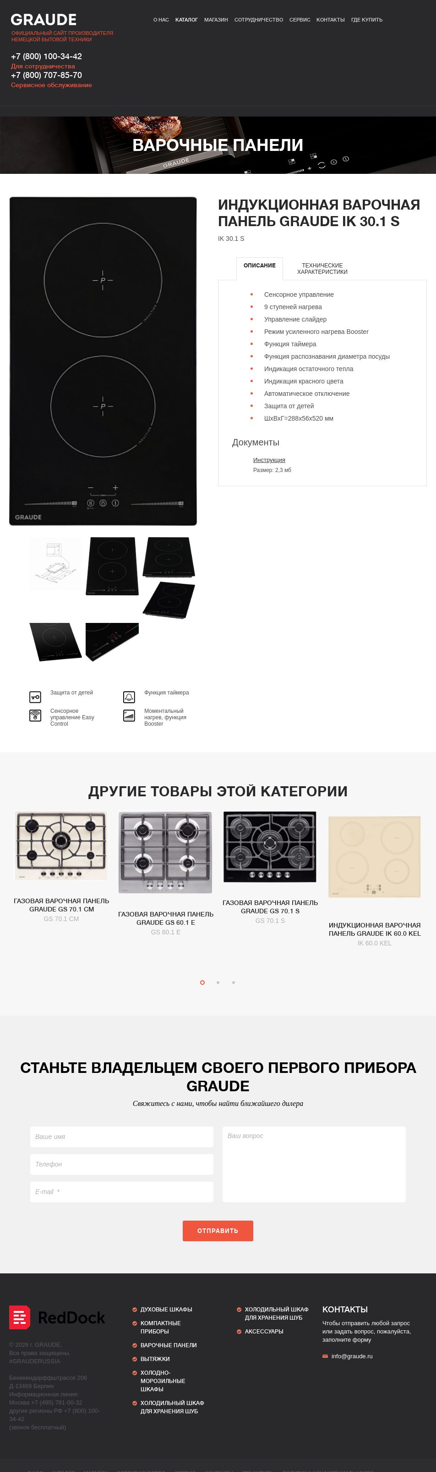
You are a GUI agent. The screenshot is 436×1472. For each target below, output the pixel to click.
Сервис (300, 20)
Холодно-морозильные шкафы (163, 1381)
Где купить (366, 20)
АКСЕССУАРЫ (264, 1331)
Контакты (330, 20)
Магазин (216, 20)
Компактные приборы (161, 1327)
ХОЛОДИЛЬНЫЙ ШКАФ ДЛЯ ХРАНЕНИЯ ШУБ (172, 1407)
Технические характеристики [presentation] (322, 268)
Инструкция (269, 459)
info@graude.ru (347, 1356)
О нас (161, 20)
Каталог (186, 20)
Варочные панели (218, 145)
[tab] (259, 268)
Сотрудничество (258, 20)
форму (362, 1339)
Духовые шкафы (166, 1309)
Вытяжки (155, 1359)
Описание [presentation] (260, 265)
